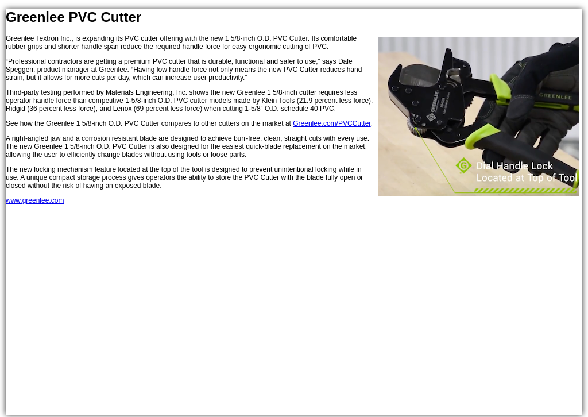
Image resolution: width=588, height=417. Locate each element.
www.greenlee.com (35, 200)
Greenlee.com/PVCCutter (331, 123)
